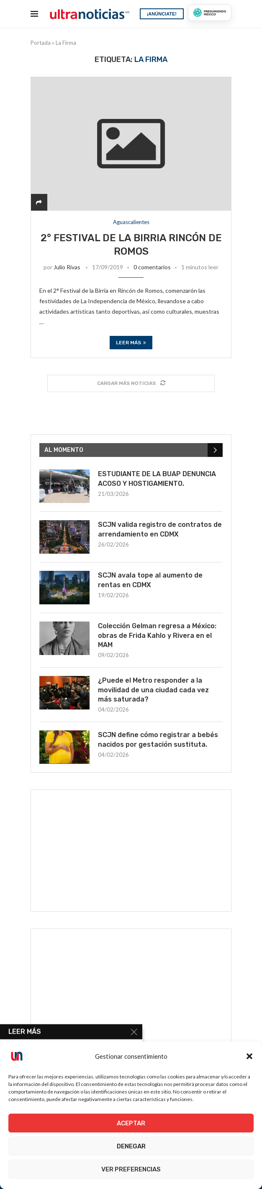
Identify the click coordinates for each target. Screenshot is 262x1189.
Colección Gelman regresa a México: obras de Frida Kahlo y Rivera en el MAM (157, 635)
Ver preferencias (131, 1169)
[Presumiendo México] (209, 12)
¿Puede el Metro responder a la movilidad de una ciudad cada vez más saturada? (153, 689)
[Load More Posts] (131, 383)
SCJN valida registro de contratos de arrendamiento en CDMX (160, 529)
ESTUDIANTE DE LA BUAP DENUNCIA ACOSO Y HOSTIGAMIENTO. (157, 478)
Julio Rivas (67, 267)
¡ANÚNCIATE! (162, 13)
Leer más (131, 343)
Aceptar (131, 1123)
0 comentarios (152, 267)
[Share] (39, 202)
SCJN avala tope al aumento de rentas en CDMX (150, 579)
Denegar (131, 1146)
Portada (41, 42)
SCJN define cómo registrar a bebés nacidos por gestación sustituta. (158, 739)
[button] (249, 1056)
